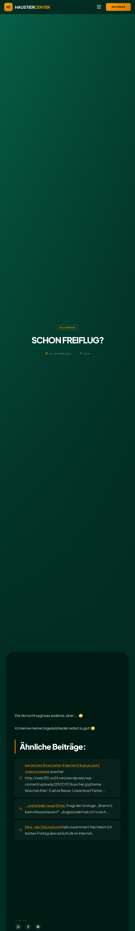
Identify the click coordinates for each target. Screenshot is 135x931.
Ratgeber (118, 7)
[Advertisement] (67, 686)
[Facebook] (28, 926)
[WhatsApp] (18, 926)
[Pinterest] (37, 926)
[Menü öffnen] (99, 7)
